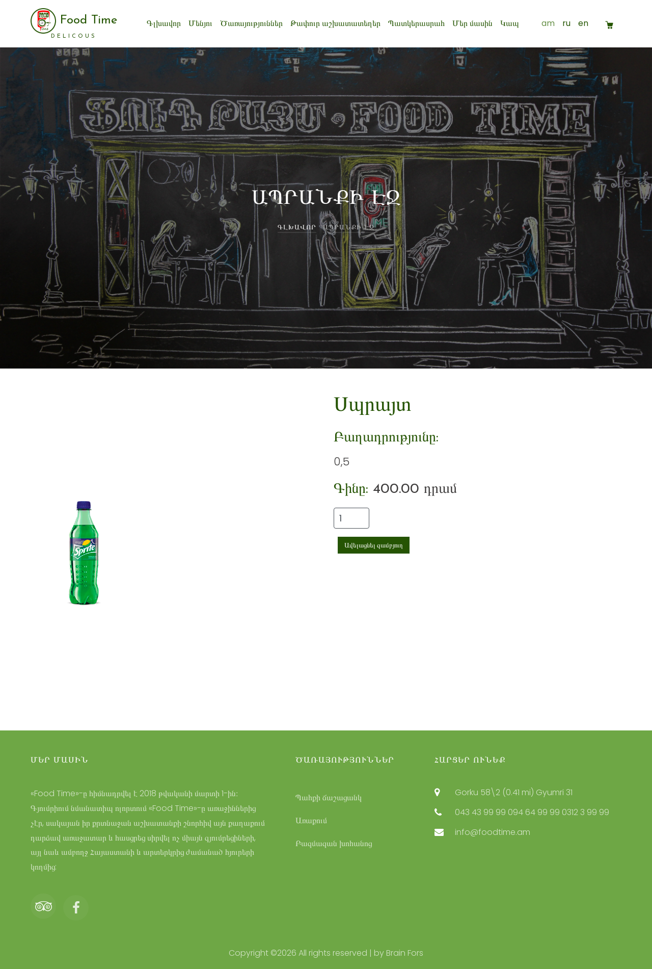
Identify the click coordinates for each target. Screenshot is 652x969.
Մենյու (200, 23)
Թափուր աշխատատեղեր (335, 23)
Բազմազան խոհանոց (333, 843)
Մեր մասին (472, 23)
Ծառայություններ (251, 23)
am (548, 23)
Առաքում (311, 820)
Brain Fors (404, 953)
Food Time (74, 23)
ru (566, 23)
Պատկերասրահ (416, 23)
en (583, 23)
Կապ (509, 23)
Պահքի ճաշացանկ (328, 797)
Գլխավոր (164, 23)
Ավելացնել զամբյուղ (373, 545)
